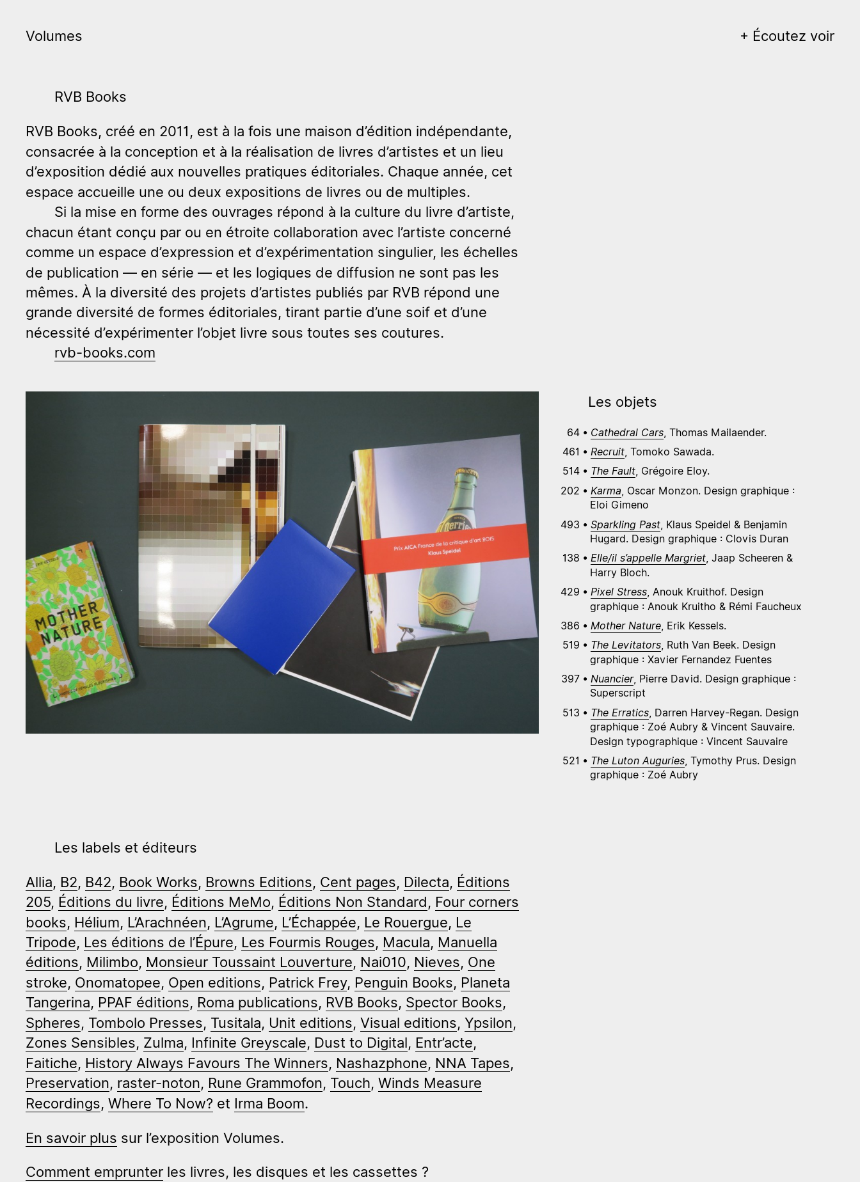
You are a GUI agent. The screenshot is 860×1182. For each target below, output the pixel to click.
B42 (98, 881)
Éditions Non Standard (352, 901)
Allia (39, 881)
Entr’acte (444, 1042)
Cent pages (358, 881)
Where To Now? (160, 1103)
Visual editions (408, 1022)
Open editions (214, 982)
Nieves (437, 961)
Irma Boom (269, 1103)
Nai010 (383, 961)
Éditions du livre (111, 901)
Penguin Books (403, 982)
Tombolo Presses (145, 1022)
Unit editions (311, 1022)
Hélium (97, 922)
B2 (68, 881)
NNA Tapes (472, 1062)
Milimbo (112, 961)
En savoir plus (71, 1137)
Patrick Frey (308, 982)
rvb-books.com (104, 352)
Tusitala (236, 1022)
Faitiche (51, 1062)
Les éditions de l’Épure (159, 941)
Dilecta (426, 881)
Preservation (67, 1082)
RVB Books (362, 1002)
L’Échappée (319, 922)
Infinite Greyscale (249, 1042)
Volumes (54, 35)
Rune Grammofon (265, 1082)
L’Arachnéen (167, 922)
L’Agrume (244, 922)
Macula (406, 941)
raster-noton (158, 1082)
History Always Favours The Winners (206, 1062)
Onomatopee (118, 982)
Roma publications (257, 1002)
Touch (350, 1082)
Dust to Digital (361, 1042)
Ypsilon (489, 1022)
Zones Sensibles (81, 1042)
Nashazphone (381, 1062)
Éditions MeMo (221, 901)
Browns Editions (258, 881)
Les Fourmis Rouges (308, 941)
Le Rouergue (406, 922)
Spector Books (454, 1002)
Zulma (163, 1042)
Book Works (158, 881)
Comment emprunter (94, 1171)
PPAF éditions (143, 1002)
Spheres (53, 1022)
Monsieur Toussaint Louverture (249, 961)
